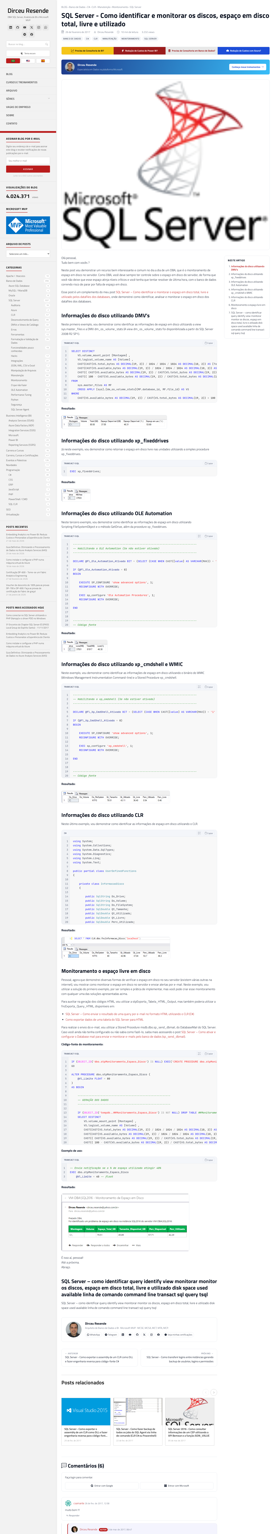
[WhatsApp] (46, 27)
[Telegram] (25, 34)
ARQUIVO (11, 90)
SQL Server (135, 7)
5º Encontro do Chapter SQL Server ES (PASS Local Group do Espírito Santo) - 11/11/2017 (27, 626)
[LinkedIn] (11, 27)
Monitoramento (120, 7)
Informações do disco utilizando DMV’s (247, 268)
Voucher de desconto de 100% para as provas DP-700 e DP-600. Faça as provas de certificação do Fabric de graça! (27, 588)
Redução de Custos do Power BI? (139, 51)
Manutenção (104, 7)
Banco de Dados (77, 7)
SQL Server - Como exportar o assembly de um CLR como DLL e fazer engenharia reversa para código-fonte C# (99, 1357)
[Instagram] (39, 27)
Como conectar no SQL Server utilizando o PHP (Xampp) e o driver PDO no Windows (26, 616)
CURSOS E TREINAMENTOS (21, 82)
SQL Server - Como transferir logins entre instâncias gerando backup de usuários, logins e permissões (178, 1357)
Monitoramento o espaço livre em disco (248, 306)
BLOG (9, 74)
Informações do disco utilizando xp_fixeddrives (247, 275)
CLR (94, 7)
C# (88, 7)
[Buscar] (28, 44)
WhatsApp (93, 1335)
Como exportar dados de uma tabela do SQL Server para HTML (104, 1019)
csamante (78, 1503)
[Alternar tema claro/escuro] (28, 53)
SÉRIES (28, 99)
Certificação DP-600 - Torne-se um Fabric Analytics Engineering (26, 573)
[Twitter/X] (32, 27)
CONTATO (11, 123)
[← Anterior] (205, 1392)
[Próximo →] (213, 1392)
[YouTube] (25, 27)
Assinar (28, 169)
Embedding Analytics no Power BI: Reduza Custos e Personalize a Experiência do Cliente (28, 536)
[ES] (43, 60)
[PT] (13, 60)
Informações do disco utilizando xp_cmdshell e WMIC (247, 291)
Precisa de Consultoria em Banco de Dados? (191, 51)
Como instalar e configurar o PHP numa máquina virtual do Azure (25, 561)
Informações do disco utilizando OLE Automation (247, 283)
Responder (73, 1515)
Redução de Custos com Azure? (243, 51)
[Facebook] (32, 34)
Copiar (209, 343)
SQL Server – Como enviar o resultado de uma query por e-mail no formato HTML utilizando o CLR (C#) (130, 1014)
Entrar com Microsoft (176, 1485)
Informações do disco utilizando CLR (247, 298)
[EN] (28, 60)
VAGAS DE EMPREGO (18, 107)
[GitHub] (18, 27)
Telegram (111, 1335)
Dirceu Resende (28, 10)
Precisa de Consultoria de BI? (87, 51)
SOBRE (10, 115)
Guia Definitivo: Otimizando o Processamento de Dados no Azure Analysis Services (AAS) (28, 548)
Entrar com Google (102, 1485)
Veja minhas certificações (178, 1335)
